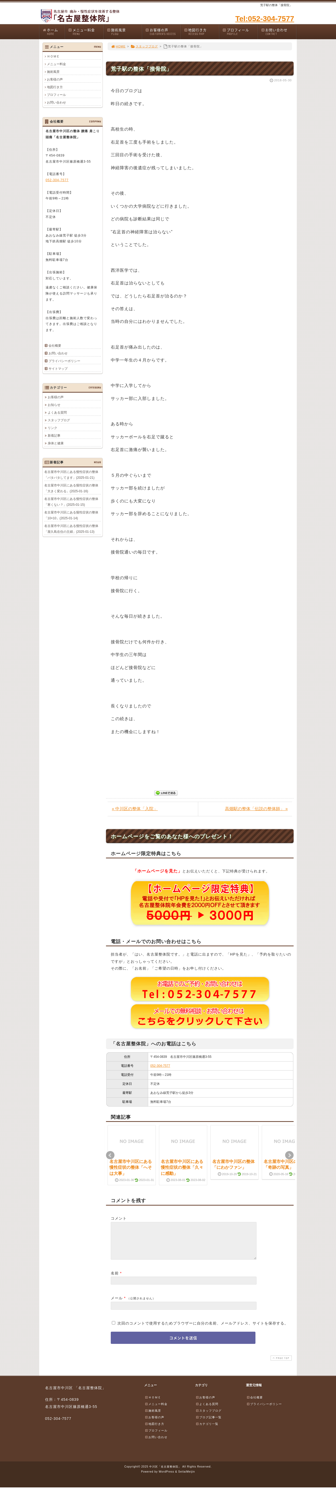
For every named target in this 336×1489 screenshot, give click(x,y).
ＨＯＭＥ (53, 56)
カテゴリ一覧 (207, 1430)
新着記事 (54, 435)
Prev (110, 1155)
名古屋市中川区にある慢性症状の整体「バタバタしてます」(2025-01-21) (71, 474)
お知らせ (54, 405)
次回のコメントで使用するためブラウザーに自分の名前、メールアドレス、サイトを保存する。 (202, 1329)
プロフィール (240, 31)
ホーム (53, 31)
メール (117, 1304)
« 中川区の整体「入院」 (135, 808)
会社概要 (54, 345)
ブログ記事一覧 (209, 1423)
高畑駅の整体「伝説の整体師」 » (256, 808)
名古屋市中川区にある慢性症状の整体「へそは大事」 (130, 1167)
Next (289, 1155)
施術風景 (124, 31)
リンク (52, 428)
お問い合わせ (279, 31)
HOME (118, 46)
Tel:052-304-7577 (264, 19)
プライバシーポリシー (64, 361)
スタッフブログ (144, 46)
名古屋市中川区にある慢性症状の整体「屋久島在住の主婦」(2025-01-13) (71, 528)
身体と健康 (56, 443)
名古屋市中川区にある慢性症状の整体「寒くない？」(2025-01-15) (71, 501)
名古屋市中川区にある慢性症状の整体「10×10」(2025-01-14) (71, 515)
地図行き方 (201, 31)
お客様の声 (163, 31)
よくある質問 (57, 412)
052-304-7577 (160, 1066)
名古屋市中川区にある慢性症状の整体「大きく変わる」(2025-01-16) (71, 488)
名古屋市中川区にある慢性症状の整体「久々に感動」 (182, 1167)
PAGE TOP (280, 1364)
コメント (119, 1218)
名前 (115, 1279)
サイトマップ (58, 369)
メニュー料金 (86, 31)
